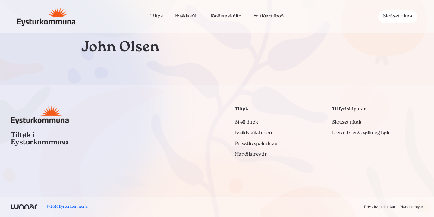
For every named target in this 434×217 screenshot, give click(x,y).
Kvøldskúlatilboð (253, 133)
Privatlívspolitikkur (256, 143)
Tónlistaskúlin (225, 16)
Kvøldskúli (186, 16)
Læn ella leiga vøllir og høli (360, 133)
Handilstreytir (251, 154)
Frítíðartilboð (268, 16)
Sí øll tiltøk (246, 122)
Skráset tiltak (397, 16)
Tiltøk (156, 16)
